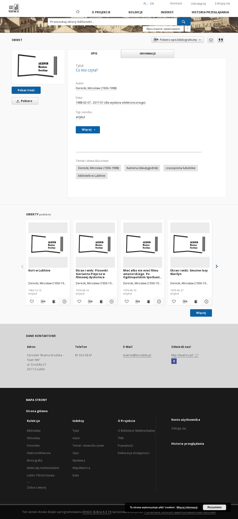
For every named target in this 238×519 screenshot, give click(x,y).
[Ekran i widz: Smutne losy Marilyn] (190, 245)
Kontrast (176, 3)
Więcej (201, 313)
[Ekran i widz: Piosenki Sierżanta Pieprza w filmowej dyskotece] (95, 245)
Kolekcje (136, 12)
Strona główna (37, 411)
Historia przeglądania (210, 12)
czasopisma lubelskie (180, 168)
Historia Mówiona (39, 453)
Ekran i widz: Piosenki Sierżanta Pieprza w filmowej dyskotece (92, 273)
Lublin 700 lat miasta (41, 475)
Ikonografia (34, 460)
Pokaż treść (26, 90)
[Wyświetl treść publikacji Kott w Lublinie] (53, 302)
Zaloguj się (222, 3)
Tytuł (76, 431)
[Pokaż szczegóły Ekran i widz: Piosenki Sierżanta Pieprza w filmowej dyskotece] (111, 302)
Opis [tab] (94, 53)
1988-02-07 (83, 103)
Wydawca (79, 460)
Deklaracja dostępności (134, 453)
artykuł (80, 117)
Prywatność (125, 446)
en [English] (152, 3)
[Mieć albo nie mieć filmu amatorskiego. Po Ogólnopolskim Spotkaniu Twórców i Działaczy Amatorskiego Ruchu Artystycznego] (142, 245)
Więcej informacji (187, 507)
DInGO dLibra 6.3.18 (97, 512)
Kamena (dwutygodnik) (142, 168)
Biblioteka (33, 431)
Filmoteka (33, 438)
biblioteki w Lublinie (91, 176)
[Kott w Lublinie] (48, 245)
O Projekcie (101, 12)
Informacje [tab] (148, 53)
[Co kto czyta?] (38, 67)
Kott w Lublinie (39, 270)
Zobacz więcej (36, 487)
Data (76, 475)
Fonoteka (33, 446)
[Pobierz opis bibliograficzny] (42, 302)
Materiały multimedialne (43, 468)
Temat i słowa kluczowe (88, 446)
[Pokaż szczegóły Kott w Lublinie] (63, 302)
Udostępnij (198, 4)
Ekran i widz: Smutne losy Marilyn (189, 272)
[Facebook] (174, 361)
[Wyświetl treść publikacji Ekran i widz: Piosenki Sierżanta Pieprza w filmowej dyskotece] (101, 302)
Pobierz (23, 101)
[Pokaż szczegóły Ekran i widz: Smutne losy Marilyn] (206, 302)
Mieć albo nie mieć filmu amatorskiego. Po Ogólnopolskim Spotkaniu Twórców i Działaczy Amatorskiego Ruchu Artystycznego (142, 273)
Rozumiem (215, 507)
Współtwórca (81, 468)
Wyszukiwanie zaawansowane (163, 29)
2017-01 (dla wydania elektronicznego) (119, 103)
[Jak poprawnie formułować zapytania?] (188, 29)
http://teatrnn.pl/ (184, 355)
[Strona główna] (77, 12)
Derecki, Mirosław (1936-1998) (96, 88)
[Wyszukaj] (184, 21)
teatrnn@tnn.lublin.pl (137, 355)
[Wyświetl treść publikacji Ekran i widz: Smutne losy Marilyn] (195, 302)
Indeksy (167, 12)
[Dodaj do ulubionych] (211, 40)
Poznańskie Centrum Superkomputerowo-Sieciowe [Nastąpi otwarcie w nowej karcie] (180, 512)
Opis (76, 453)
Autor (76, 438)
